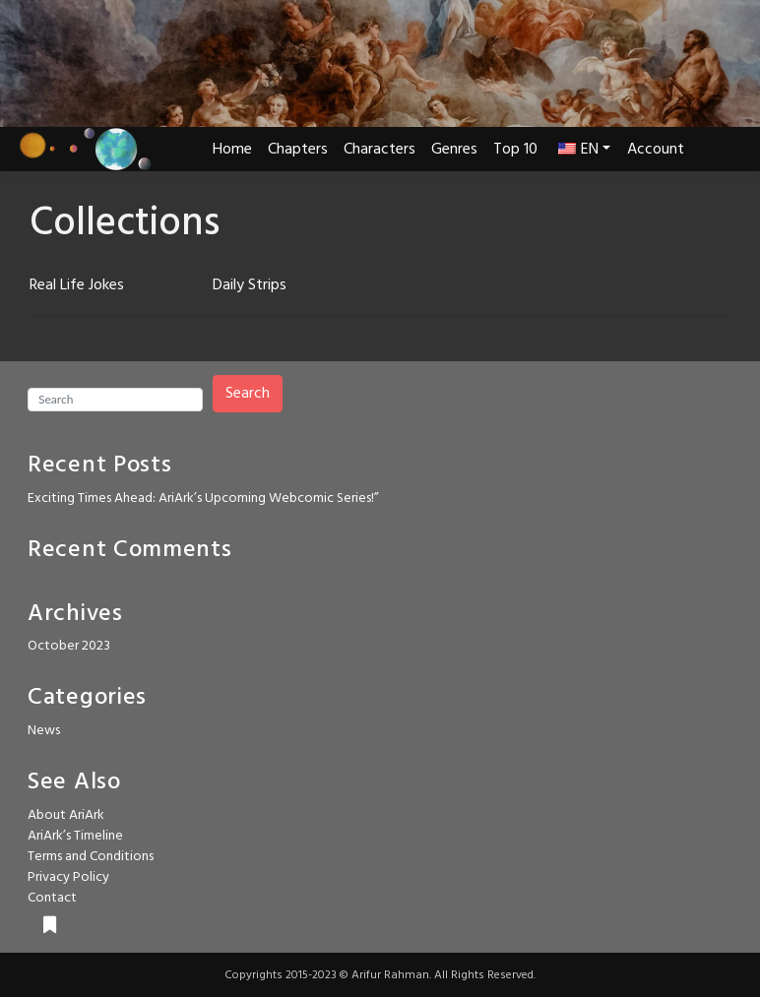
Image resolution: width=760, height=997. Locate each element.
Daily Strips (249, 285)
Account (655, 149)
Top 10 (515, 149)
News (44, 730)
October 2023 (69, 646)
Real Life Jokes (77, 285)
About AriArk (66, 815)
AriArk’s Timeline (75, 836)
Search (247, 393)
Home (232, 149)
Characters (379, 149)
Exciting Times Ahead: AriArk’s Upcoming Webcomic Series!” (203, 498)
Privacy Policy (68, 877)
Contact (52, 898)
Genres (454, 149)
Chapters (298, 149)
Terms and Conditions (91, 856)
